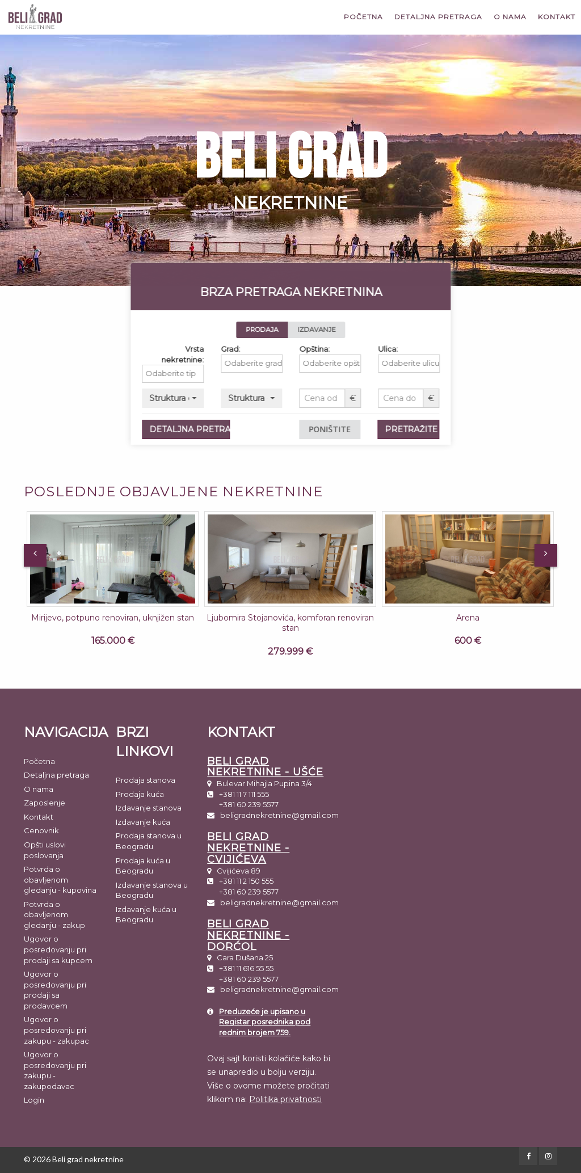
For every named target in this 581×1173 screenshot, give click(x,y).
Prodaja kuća (140, 794)
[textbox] (218, 373)
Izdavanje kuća (143, 821)
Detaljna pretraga (438, 16)
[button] (215, 398)
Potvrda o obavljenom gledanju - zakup (54, 915)
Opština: (357, 348)
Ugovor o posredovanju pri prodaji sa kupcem (58, 949)
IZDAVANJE (359, 330)
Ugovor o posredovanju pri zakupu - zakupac (56, 1030)
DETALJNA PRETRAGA (232, 429)
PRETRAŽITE (453, 429)
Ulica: (430, 348)
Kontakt (556, 16)
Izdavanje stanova (149, 807)
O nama (510, 16)
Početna (363, 16)
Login (34, 1099)
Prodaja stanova (145, 779)
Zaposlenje (44, 802)
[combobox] (215, 374)
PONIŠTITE (372, 429)
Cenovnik (41, 830)
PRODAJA (304, 330)
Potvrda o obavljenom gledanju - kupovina (60, 879)
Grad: (272, 348)
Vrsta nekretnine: (224, 354)
